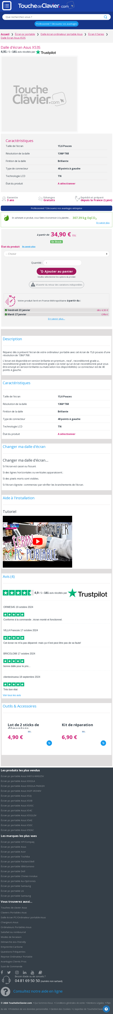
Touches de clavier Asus (14, 907)
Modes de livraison (11, 936)
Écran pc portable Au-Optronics (18, 881)
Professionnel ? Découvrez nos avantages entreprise (56, 208)
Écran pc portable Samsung (16, 885)
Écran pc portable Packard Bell (17, 861)
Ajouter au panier (56, 271)
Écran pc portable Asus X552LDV (18, 815)
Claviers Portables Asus (14, 912)
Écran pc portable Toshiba (15, 856)
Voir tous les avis (12, 695)
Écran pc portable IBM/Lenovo (17, 866)
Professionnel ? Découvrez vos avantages (56, 23)
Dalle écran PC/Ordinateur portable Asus (23, 917)
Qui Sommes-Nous (43, 1002)
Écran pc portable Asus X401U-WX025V (22, 776)
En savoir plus (103, 222)
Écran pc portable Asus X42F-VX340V (21, 790)
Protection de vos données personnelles (29, 1009)
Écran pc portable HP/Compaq (17, 841)
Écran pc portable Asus (13, 846)
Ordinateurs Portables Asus (16, 927)
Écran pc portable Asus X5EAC (17, 830)
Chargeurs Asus (9, 922)
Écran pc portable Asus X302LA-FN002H (23, 785)
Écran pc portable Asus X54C (16, 810)
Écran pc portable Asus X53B (16, 800)
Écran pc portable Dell (13, 871)
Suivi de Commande (11, 966)
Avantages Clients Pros (13, 961)
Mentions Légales (95, 1002)
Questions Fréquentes (13, 951)
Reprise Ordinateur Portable (16, 956)
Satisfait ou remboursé (13, 932)
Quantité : (36, 262)
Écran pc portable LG (12, 890)
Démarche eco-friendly (13, 941)
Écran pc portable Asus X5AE (16, 820)
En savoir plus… (56, 318)
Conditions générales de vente (70, 1002)
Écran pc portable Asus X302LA (18, 781)
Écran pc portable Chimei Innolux (19, 876)
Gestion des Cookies (61, 1009)
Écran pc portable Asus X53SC (17, 805)
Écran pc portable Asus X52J (16, 795)
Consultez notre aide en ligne (38, 991)
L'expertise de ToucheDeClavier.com (90, 1009)
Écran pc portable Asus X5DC (17, 825)
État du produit (10, 246)
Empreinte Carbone (12, 946)
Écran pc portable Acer (13, 851)
